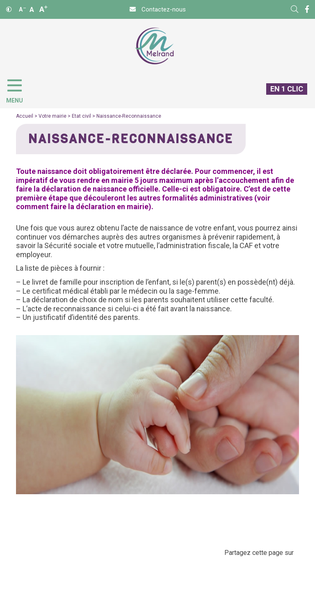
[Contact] (158, 9)
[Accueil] (154, 46)
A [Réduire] (22, 9)
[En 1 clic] (283, 95)
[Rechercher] (294, 9)
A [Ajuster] (32, 9)
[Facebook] (307, 9)
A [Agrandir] (43, 9)
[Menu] (18, 89)
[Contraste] (9, 9)
